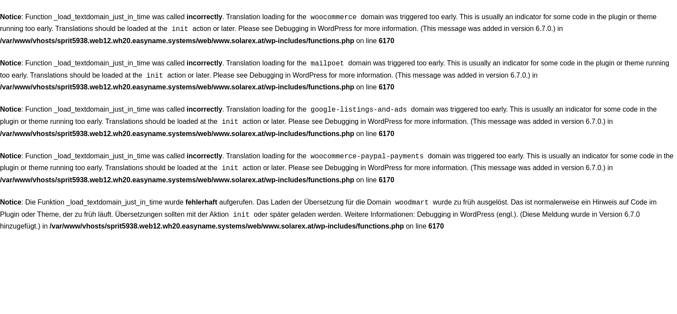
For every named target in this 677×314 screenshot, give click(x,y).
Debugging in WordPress (313, 27)
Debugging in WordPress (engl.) (466, 206)
